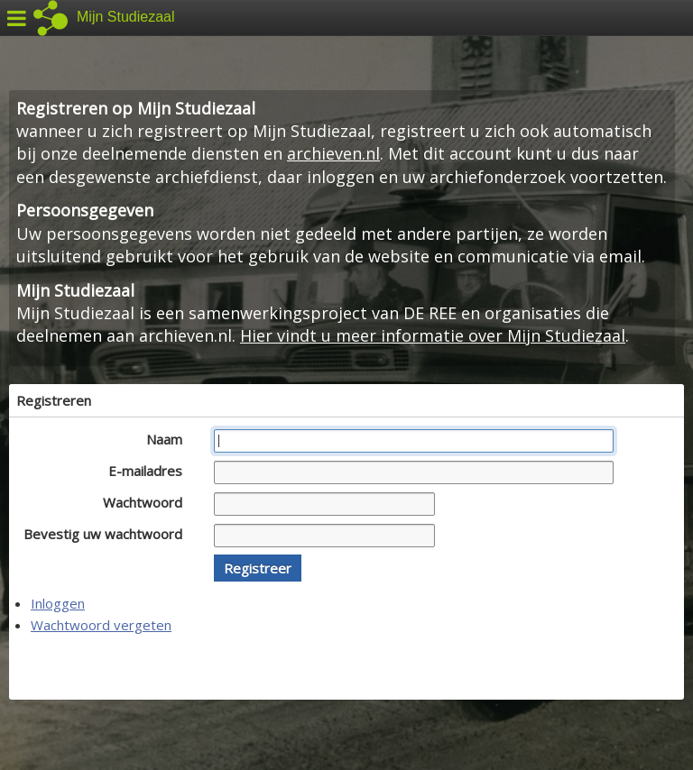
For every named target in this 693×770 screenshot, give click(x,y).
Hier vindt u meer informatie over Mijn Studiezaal (432, 335)
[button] (257, 568)
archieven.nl (333, 153)
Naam (169, 439)
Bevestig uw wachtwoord (107, 534)
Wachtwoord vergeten (101, 625)
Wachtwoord (147, 502)
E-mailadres (150, 471)
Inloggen (58, 603)
